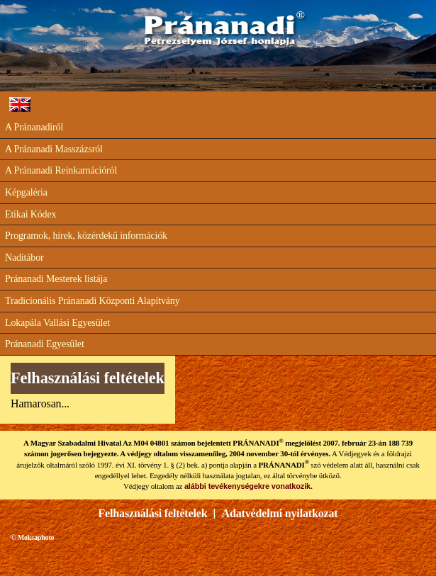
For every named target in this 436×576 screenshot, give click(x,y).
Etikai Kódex (30, 214)
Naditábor (24, 257)
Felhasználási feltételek (153, 513)
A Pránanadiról (34, 127)
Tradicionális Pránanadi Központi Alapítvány (92, 300)
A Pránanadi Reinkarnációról (61, 170)
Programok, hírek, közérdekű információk (86, 235)
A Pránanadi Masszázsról (54, 149)
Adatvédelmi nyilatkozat (280, 513)
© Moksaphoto (32, 537)
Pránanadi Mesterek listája (56, 278)
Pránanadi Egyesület (44, 344)
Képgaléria (26, 192)
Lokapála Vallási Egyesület (57, 322)
